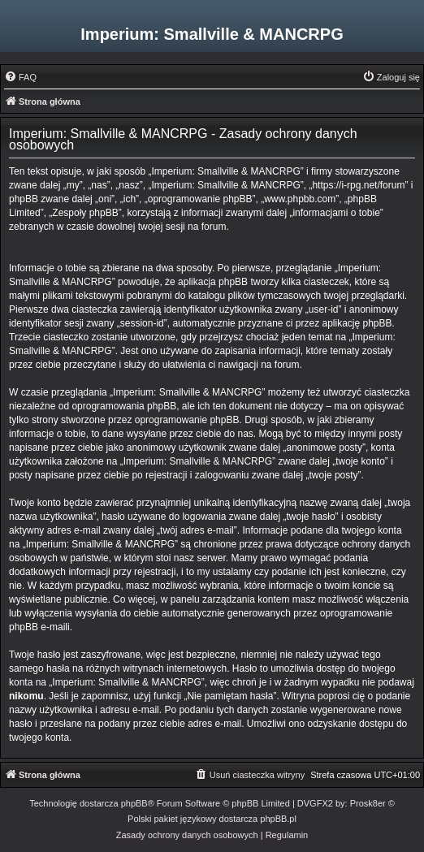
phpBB (134, 803)
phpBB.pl (278, 819)
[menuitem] (20, 77)
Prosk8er (368, 803)
